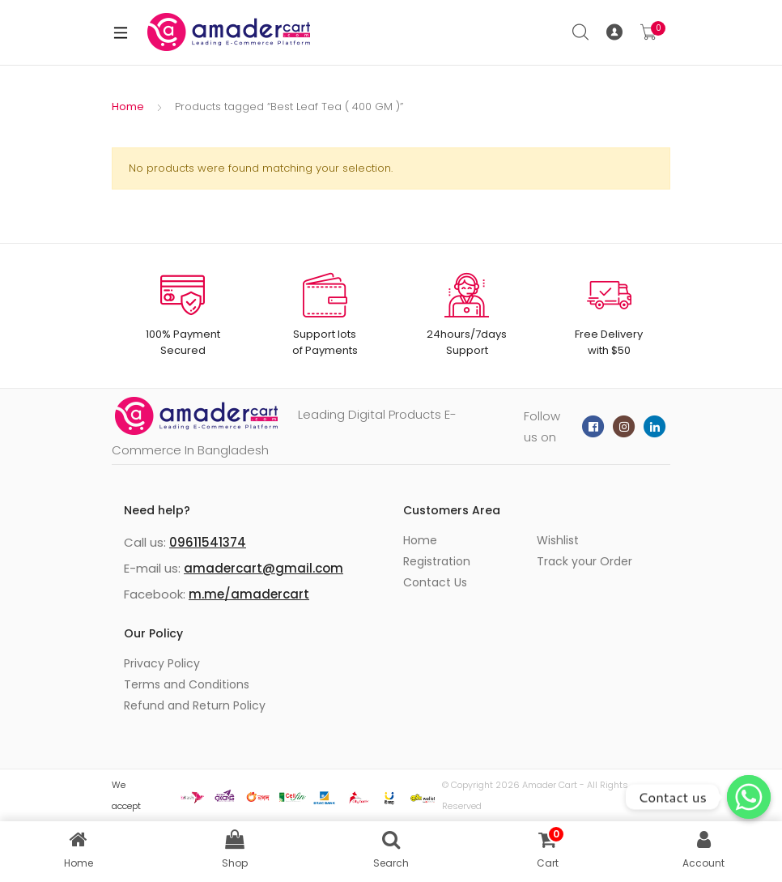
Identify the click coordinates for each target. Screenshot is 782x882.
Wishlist (558, 540)
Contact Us (435, 582)
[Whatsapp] (749, 797)
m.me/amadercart (249, 594)
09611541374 (207, 542)
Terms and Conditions (186, 684)
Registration (436, 561)
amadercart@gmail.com (263, 568)
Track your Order (584, 561)
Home (128, 106)
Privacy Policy (162, 663)
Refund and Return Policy (195, 705)
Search (581, 32)
